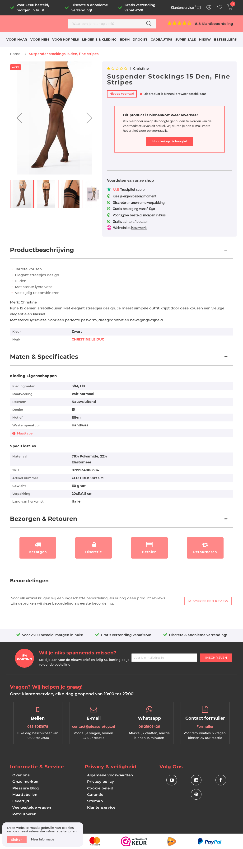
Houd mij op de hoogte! (169, 141)
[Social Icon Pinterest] (196, 794)
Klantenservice (101, 807)
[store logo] (37, 23)
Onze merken (25, 781)
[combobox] (112, 23)
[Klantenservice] (186, 7)
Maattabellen (24, 794)
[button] (19, 118)
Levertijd (20, 801)
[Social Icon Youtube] (171, 780)
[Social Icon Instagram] (196, 780)
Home (15, 54)
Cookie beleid (100, 788)
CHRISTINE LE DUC (88, 339)
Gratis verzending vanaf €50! (126, 635)
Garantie (95, 794)
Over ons (21, 775)
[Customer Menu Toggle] (209, 7)
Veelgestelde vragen (31, 807)
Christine (141, 68)
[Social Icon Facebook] (220, 780)
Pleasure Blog (25, 788)
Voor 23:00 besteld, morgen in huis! (52, 635)
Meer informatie (42, 839)
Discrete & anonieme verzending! (198, 635)
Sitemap (95, 801)
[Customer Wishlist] (220, 7)
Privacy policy (100, 781)
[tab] (121, 252)
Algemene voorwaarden (110, 775)
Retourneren (24, 814)
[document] (42, 834)
